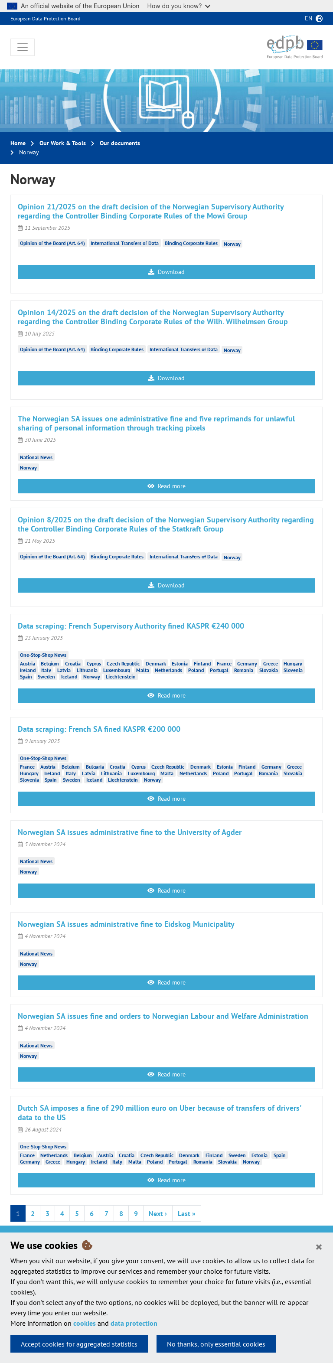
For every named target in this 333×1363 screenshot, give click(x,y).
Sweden (46, 676)
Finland (202, 663)
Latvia (64, 670)
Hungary (293, 663)
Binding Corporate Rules (191, 243)
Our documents (120, 143)
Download (166, 272)
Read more (166, 486)
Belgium (50, 663)
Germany (247, 663)
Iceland (69, 676)
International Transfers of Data (125, 243)
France (224, 663)
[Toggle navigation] (22, 47)
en (308, 18)
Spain (26, 676)
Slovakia (268, 670)
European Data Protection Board (45, 18)
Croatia (73, 663)
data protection (134, 1323)
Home (18, 143)
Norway (232, 244)
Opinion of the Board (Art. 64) (52, 243)
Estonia (180, 663)
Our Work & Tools (62, 143)
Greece (270, 663)
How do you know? (179, 6)
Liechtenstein (121, 676)
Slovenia (293, 670)
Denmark (156, 663)
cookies (84, 1323)
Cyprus (94, 663)
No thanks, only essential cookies (216, 1344)
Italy (46, 670)
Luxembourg (116, 670)
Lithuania (87, 670)
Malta (142, 670)
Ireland (28, 670)
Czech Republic (123, 663)
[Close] (319, 1246)
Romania (243, 670)
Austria (27, 663)
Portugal (219, 670)
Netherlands (168, 670)
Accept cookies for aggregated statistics (79, 1344)
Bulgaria (95, 766)
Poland (196, 670)
